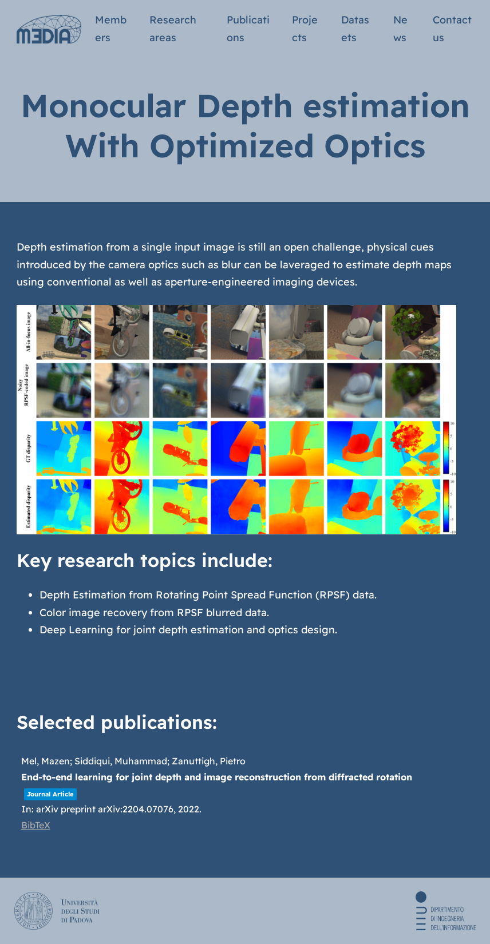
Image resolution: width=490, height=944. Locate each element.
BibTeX (35, 825)
